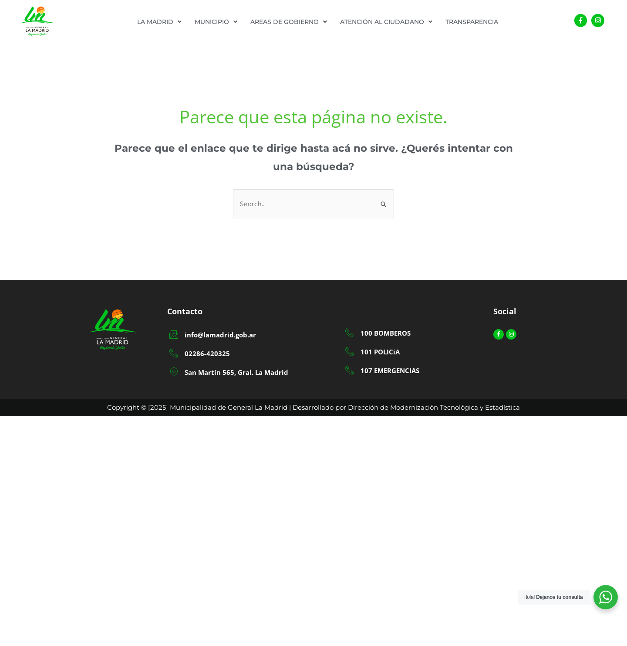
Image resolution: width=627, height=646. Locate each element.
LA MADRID (159, 22)
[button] (159, 21)
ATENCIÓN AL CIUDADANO (386, 22)
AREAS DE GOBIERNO (288, 22)
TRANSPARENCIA (471, 22)
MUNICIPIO (216, 22)
